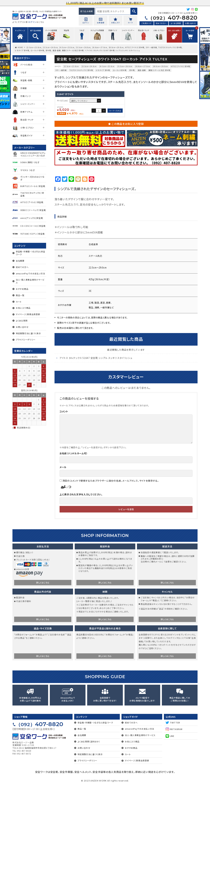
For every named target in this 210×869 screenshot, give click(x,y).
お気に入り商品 (23, 307)
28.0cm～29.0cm (116, 47)
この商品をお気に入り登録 (128, 208)
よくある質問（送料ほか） (89, 825)
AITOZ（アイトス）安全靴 (134, 47)
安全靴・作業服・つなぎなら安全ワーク (30, 253)
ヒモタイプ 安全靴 (22, 50)
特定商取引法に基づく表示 (28, 333)
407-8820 (173, 17)
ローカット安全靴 (37, 50)
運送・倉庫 (57, 50)
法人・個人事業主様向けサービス (30, 281)
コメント (64, 495)
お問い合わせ (190, 23)
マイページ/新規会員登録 (28, 314)
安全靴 (48, 50)
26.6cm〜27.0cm (99, 47)
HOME (20, 47)
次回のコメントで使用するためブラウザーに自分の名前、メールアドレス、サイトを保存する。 (110, 564)
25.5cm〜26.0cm (83, 47)
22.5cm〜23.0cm (33, 47)
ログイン (32, 21)
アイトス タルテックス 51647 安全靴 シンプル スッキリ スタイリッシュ (96, 441)
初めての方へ (161, 23)
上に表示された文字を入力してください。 (81, 578)
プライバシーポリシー (26, 339)
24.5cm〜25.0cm (66, 47)
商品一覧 (20, 295)
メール (63, 551)
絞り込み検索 (86, 11)
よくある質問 (176, 23)
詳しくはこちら (42, 666)
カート (19, 301)
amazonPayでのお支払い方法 (30, 273)
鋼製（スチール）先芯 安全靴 (73, 50)
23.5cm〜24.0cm (50, 47)
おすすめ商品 (22, 288)
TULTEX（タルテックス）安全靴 (170, 47)
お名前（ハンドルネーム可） (74, 537)
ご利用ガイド (147, 23)
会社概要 (20, 260)
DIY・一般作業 (151, 47)
